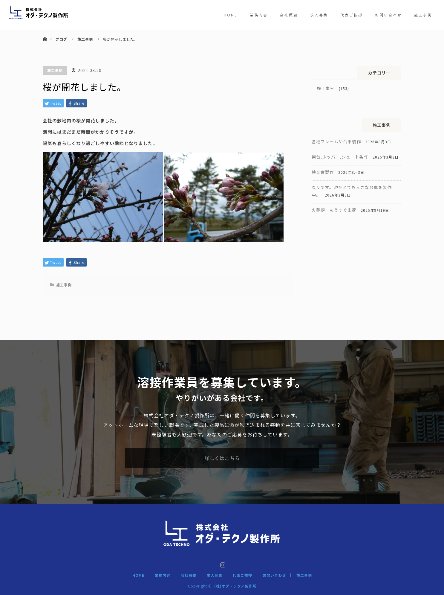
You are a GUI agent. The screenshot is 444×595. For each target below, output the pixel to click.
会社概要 (289, 14)
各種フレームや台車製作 (336, 141)
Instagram (222, 563)
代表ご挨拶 (351, 14)
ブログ (61, 39)
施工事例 (423, 14)
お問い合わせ (388, 14)
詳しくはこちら (222, 458)
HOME (231, 14)
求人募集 (319, 14)
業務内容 (259, 14)
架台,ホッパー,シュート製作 (340, 157)
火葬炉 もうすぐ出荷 (334, 210)
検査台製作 (323, 172)
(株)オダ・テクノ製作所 (235, 585)
